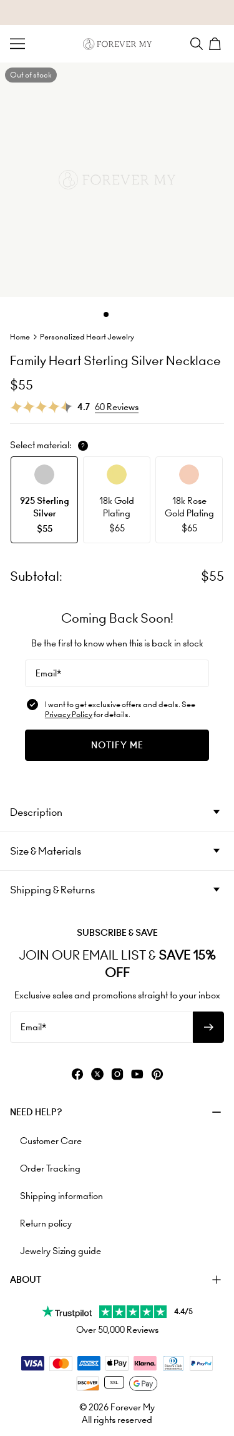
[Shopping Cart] (216, 43)
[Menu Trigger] (17, 43)
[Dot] (106, 314)
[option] (44, 499)
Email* (48, 673)
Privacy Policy (68, 714)
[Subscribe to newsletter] (208, 1027)
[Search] (196, 43)
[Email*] (117, 673)
